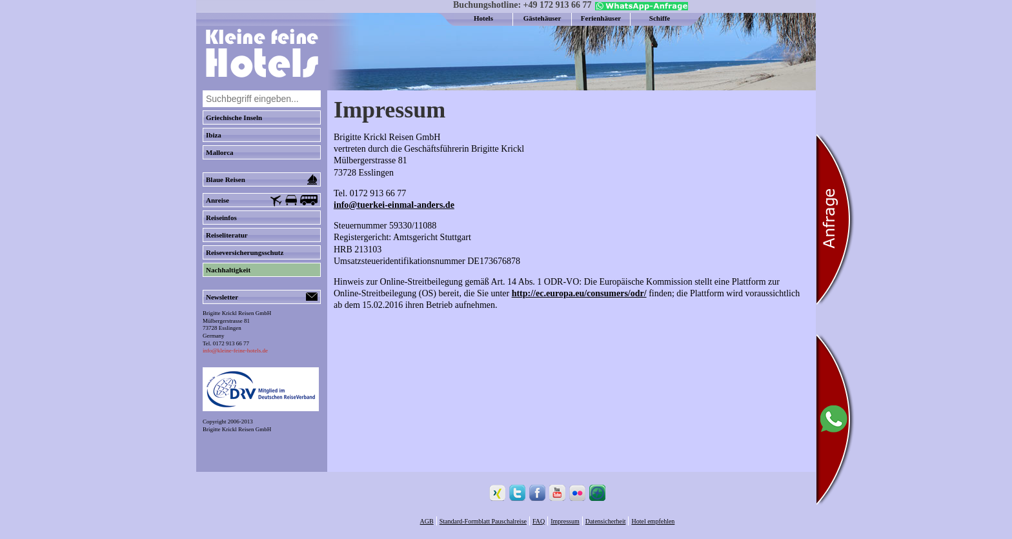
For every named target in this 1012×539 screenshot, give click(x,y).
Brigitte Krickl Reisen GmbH (237, 429)
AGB (427, 521)
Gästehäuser (542, 18)
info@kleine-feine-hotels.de (235, 350)
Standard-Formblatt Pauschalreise (483, 521)
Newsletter (262, 297)
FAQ (538, 521)
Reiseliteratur (227, 235)
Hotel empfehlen (652, 521)
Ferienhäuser (601, 18)
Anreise (262, 201)
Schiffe (659, 18)
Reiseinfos (221, 217)
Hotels (483, 18)
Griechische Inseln (234, 117)
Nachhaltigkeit (228, 270)
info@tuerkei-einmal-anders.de (394, 205)
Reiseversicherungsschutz (244, 252)
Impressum (565, 521)
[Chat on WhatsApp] (640, 7)
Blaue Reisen (262, 179)
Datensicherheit (605, 521)
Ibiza (213, 135)
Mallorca (220, 152)
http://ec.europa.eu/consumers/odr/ (579, 293)
